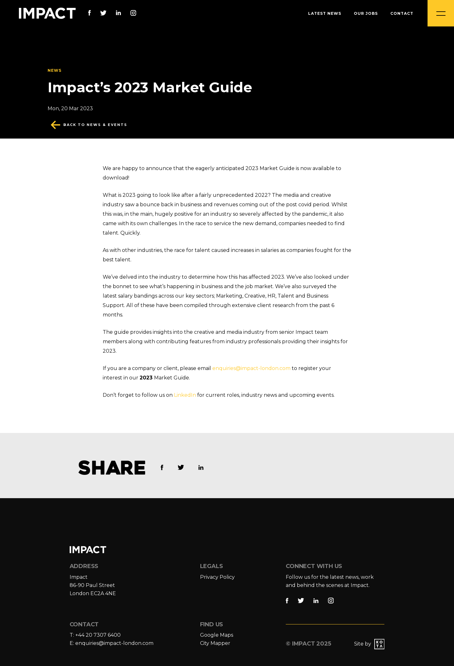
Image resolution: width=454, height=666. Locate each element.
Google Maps (216, 635)
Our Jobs (366, 13)
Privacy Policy (217, 577)
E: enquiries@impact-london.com (111, 643)
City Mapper (215, 643)
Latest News (324, 13)
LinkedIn (185, 395)
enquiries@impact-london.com (251, 368)
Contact (401, 13)
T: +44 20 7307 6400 (95, 635)
